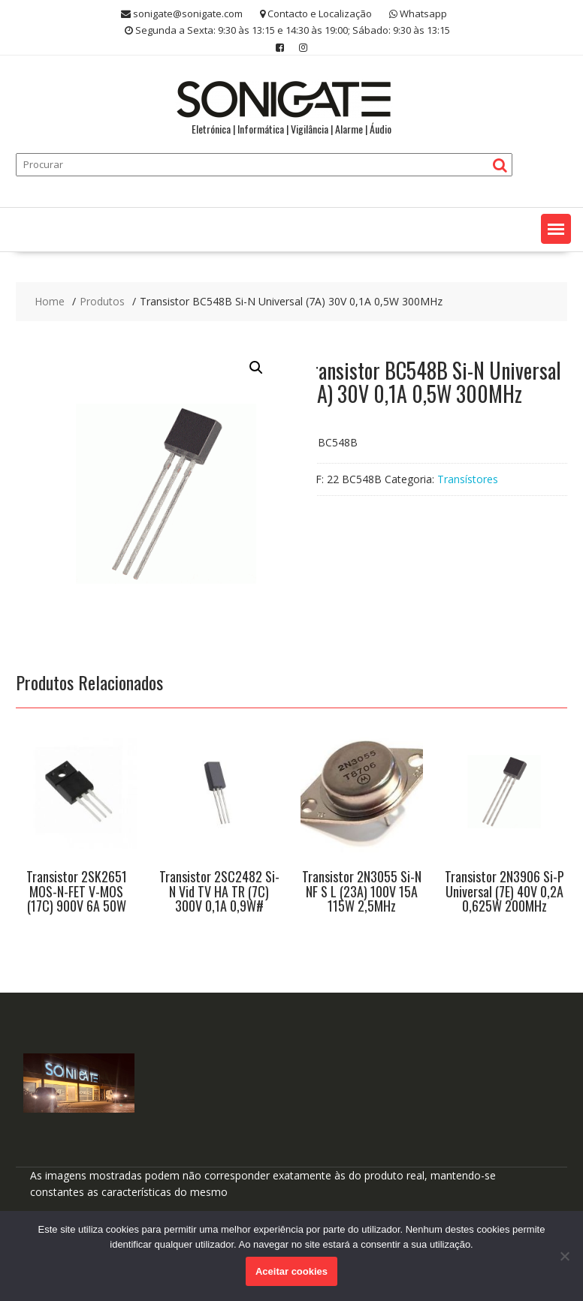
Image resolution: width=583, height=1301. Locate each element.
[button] (556, 229)
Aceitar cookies (291, 1271)
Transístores (467, 479)
